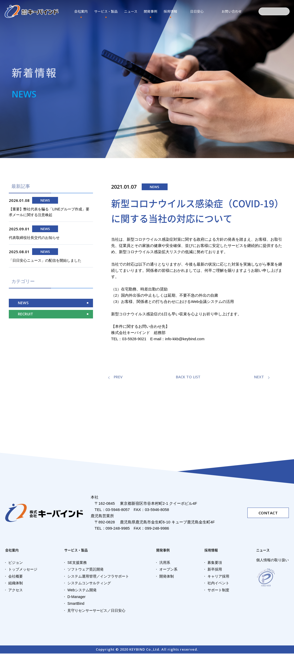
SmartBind (75, 604)
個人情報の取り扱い (272, 560)
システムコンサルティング (89, 583)
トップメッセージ (22, 570)
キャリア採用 (218, 577)
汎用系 (164, 563)
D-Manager (76, 597)
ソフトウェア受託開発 (85, 570)
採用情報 (170, 11)
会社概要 (15, 577)
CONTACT (268, 513)
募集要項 (214, 563)
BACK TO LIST (188, 377)
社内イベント (218, 583)
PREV (118, 377)
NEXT (259, 377)
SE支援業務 (77, 563)
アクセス (15, 590)
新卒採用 (214, 570)
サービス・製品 (106, 11)
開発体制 (166, 577)
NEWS (23, 306)
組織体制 (15, 583)
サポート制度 (218, 590)
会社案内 (81, 11)
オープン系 (168, 570)
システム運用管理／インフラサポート (98, 577)
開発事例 (150, 11)
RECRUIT (25, 317)
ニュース (264, 550)
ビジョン (15, 563)
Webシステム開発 (82, 590)
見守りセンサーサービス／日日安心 (96, 611)
